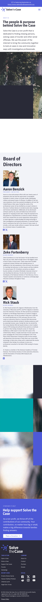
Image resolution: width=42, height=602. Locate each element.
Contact (23, 561)
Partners (23, 564)
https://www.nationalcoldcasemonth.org (21, 4)
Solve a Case (5, 561)
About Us (23, 558)
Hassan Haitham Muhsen (8, 579)
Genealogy (4, 570)
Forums (3, 567)
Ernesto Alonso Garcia (7, 576)
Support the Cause (6, 564)
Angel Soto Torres (6, 584)
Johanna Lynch (5, 581)
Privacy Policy (5, 599)
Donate (23, 567)
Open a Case (5, 558)
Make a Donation (13, 536)
